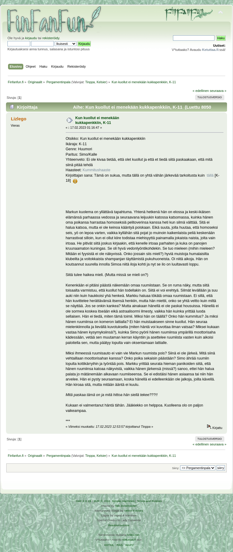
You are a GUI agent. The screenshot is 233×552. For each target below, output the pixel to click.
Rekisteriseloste (118, 525)
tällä (210, 175)
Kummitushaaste (97, 170)
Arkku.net (133, 534)
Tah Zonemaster (126, 505)
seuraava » (218, 90)
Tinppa (90, 82)
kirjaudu (31, 38)
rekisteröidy (50, 38)
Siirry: (175, 468)
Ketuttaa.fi (129, 539)
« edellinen (201, 90)
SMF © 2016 (101, 501)
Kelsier (101, 82)
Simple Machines (123, 501)
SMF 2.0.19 (83, 501)
